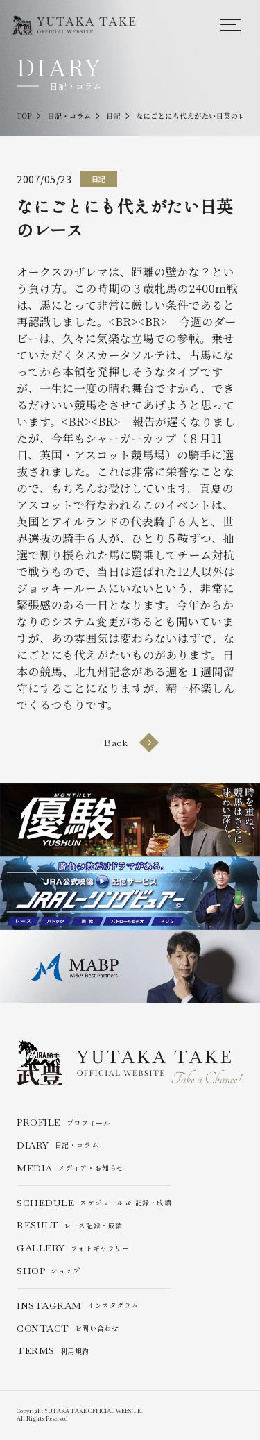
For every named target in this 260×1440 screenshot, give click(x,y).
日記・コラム (57, 1145)
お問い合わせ (68, 1329)
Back (129, 742)
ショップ (48, 1271)
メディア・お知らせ (70, 1168)
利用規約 (53, 1351)
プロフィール (63, 1122)
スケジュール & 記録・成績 (94, 1203)
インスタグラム (78, 1306)
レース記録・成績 (70, 1225)
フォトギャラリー (73, 1248)
